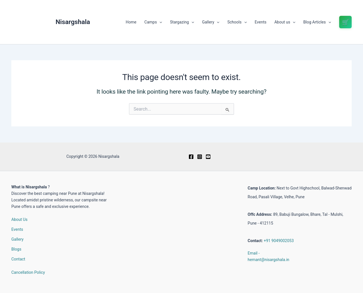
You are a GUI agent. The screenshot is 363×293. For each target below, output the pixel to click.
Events (260, 22)
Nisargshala (73, 22)
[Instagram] (199, 156)
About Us (19, 219)
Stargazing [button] (182, 22)
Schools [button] (237, 22)
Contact (18, 259)
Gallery (17, 239)
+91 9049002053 (279, 240)
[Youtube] (208, 156)
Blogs (16, 249)
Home (131, 22)
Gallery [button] (210, 22)
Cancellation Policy (28, 272)
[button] (159, 22)
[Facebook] (191, 156)
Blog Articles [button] (317, 22)
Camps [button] (153, 22)
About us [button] (284, 22)
